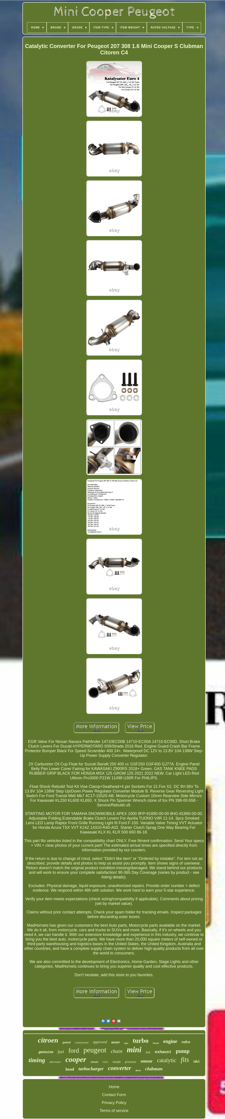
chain (116, 1051)
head (69, 1069)
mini (134, 1049)
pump (183, 1051)
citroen (48, 1040)
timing (37, 1060)
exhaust (163, 1052)
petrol (67, 1042)
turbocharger (90, 1068)
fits (185, 1059)
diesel (138, 1070)
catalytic (166, 1060)
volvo (185, 1042)
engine (170, 1041)
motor (115, 1042)
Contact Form (114, 1095)
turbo (141, 1040)
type (126, 1043)
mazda (117, 1061)
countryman (82, 1042)
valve (105, 1061)
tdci (196, 1061)
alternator (55, 1061)
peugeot (94, 1050)
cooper (75, 1059)
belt (148, 1052)
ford (73, 1050)
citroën (94, 1061)
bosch (156, 1043)
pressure (130, 1061)
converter (119, 1068)
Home (114, 1087)
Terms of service (114, 1110)
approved (100, 1042)
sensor (146, 1061)
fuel (61, 1051)
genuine (45, 1052)
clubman (153, 1068)
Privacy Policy (114, 1102)
